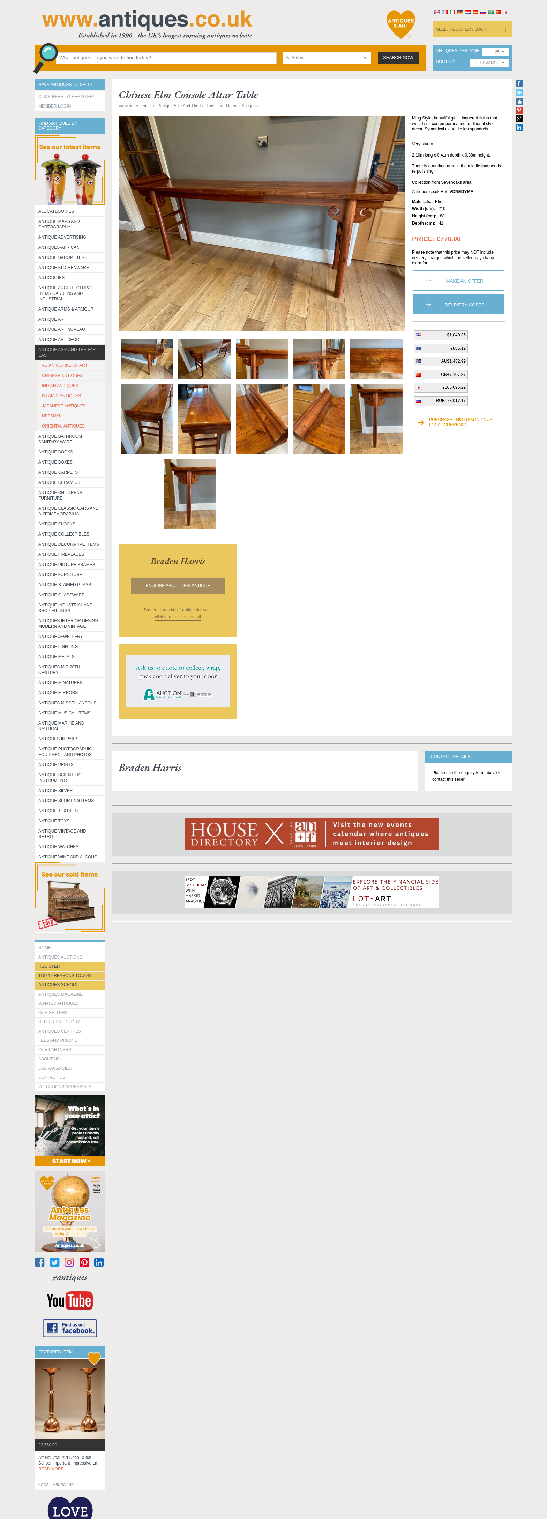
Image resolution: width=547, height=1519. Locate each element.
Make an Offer (465, 281)
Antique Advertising (62, 237)
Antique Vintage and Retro (62, 834)
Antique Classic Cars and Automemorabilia (68, 511)
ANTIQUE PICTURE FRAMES (66, 564)
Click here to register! (66, 96)
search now (398, 57)
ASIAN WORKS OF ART (65, 365)
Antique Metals (56, 656)
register (49, 966)
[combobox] (327, 58)
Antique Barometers (63, 257)
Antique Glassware (61, 595)
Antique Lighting (58, 646)
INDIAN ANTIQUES (60, 385)
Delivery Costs (465, 304)
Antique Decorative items (68, 544)
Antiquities (51, 277)
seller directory (59, 1021)
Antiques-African (59, 247)
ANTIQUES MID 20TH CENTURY (59, 669)
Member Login (54, 106)
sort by (445, 61)
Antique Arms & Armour (65, 309)
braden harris (178, 561)
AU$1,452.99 (453, 361)
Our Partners (54, 1049)
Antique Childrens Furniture (60, 495)
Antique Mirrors (58, 692)
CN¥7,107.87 (453, 374)
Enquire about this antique (178, 585)
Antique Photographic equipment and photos (65, 752)
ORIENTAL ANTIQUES (63, 426)
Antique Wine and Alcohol (69, 857)
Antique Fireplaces (61, 554)
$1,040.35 (456, 335)
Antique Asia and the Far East (67, 352)
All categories (56, 211)
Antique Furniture (60, 574)
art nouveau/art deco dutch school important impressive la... (69, 1463)
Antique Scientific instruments (59, 777)
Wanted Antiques (58, 1003)
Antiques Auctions (60, 957)
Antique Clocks (56, 524)
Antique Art (52, 319)
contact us (51, 1077)
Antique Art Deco (59, 339)
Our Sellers (53, 1012)
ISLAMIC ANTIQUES (61, 395)
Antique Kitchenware (63, 267)
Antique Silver (55, 790)
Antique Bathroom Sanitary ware (60, 439)
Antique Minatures (60, 682)
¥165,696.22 (454, 387)
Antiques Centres (59, 1031)
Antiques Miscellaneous (67, 702)
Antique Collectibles (63, 534)
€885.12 (458, 348)
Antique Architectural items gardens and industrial (65, 293)
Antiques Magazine (60, 994)
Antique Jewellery (60, 636)
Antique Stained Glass (64, 584)
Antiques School (58, 984)
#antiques (70, 1277)
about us (49, 1058)
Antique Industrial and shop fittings (65, 608)
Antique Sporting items (66, 800)
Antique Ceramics (59, 482)
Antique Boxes (55, 462)
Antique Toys (53, 821)
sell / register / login (462, 29)
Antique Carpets (58, 472)
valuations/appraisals (64, 1086)
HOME (44, 947)
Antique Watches (58, 846)
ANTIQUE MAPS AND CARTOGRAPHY (59, 224)
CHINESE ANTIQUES (62, 375)
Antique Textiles (58, 810)
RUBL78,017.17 (451, 400)
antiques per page (458, 51)
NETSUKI (51, 416)
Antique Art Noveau (61, 329)
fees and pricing (58, 1040)
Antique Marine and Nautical (61, 726)
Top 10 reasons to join (65, 975)
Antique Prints (56, 764)
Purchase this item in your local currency (461, 422)
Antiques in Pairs (58, 738)
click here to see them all (178, 617)
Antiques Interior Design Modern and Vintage (68, 623)
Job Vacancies (55, 1068)
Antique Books (55, 452)
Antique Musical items (64, 713)
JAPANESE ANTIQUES (64, 406)
